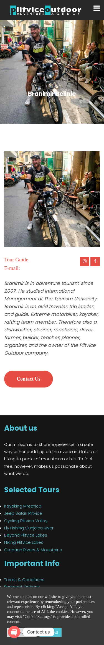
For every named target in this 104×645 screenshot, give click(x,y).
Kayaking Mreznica (22, 506)
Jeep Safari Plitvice (23, 513)
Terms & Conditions (24, 579)
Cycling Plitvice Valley (25, 521)
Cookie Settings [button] (21, 632)
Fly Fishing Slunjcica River (29, 528)
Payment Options (22, 587)
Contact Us (28, 379)
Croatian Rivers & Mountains (33, 550)
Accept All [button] (50, 632)
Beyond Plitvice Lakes (25, 535)
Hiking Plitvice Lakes (23, 542)
